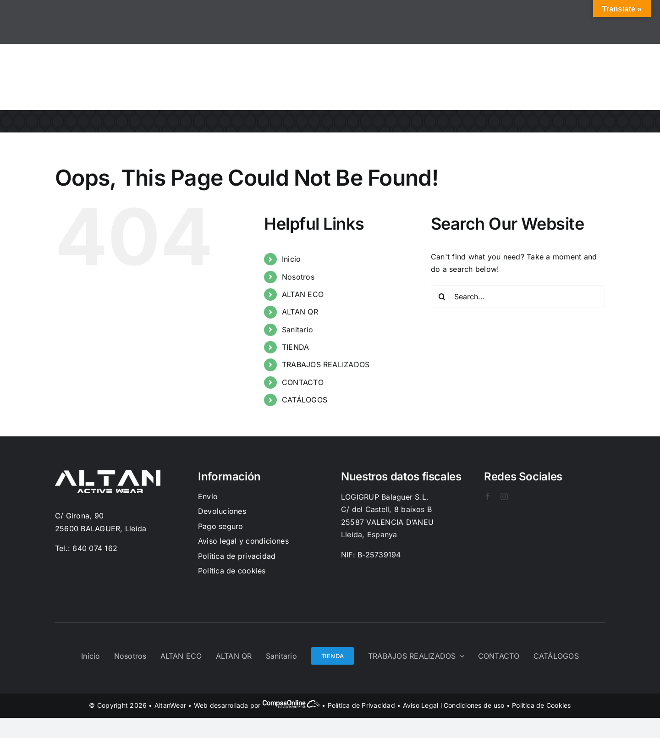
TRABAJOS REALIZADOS (326, 364)
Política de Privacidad (361, 705)
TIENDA (295, 347)
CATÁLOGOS (304, 399)
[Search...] (518, 296)
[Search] (442, 296)
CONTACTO (303, 382)
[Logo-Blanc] (107, 474)
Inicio (291, 259)
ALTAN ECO (303, 294)
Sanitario (297, 329)
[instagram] (504, 496)
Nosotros (298, 276)
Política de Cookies (541, 705)
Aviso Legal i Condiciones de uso (454, 705)
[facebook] (487, 496)
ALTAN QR (300, 311)
